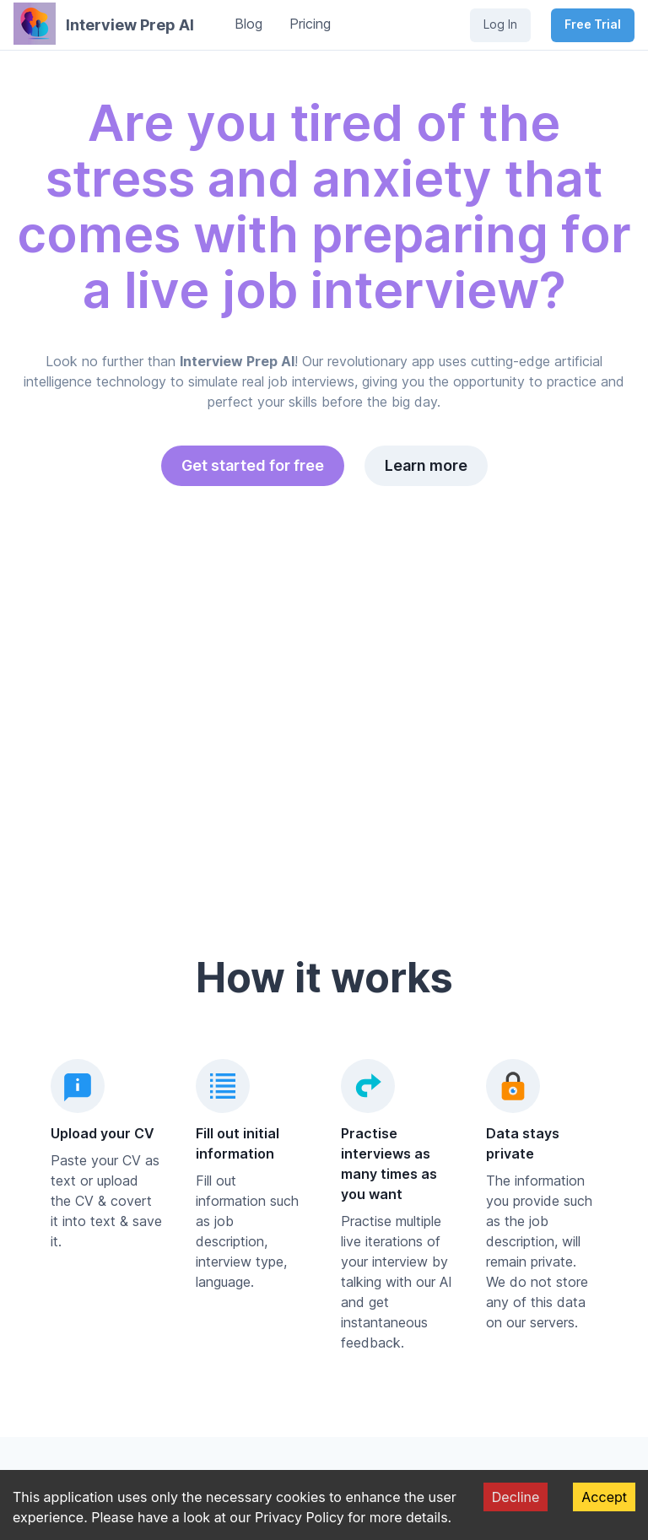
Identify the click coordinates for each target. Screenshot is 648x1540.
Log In (500, 24)
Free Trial (592, 24)
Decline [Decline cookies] (516, 1497)
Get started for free (252, 465)
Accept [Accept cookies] (604, 1497)
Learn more (426, 465)
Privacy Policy (299, 1517)
